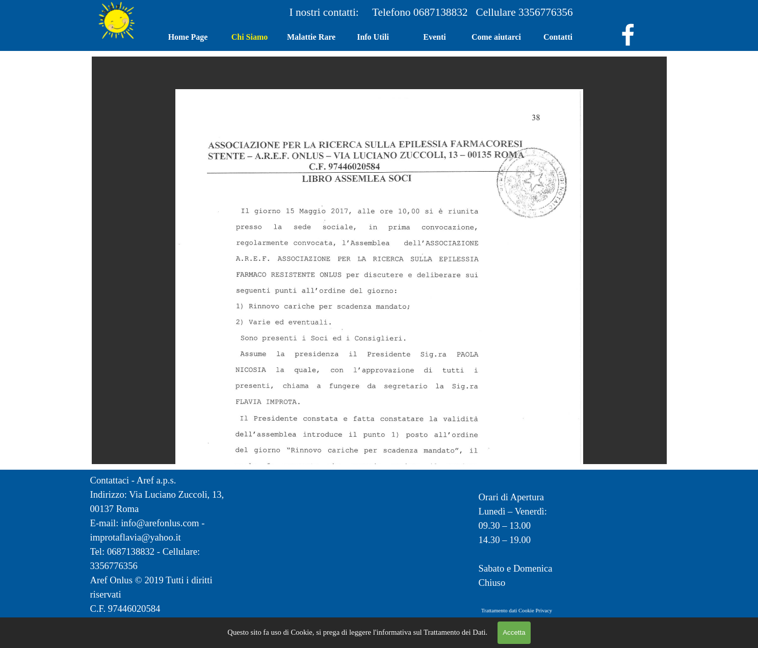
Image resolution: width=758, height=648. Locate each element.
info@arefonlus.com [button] (160, 523)
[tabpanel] (473, 12)
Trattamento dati (499, 610)
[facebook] (628, 34)
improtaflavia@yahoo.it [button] (135, 537)
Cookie (526, 610)
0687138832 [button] (444, 12)
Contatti (557, 37)
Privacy (543, 610)
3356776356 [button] (545, 12)
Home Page (188, 37)
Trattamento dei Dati (455, 632)
